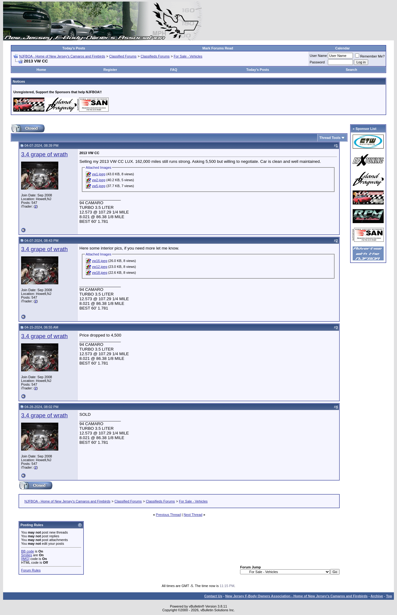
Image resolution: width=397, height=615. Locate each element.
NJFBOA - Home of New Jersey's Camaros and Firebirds (62, 56)
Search (351, 69)
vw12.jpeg (99, 266)
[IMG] (25, 559)
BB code (27, 551)
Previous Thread (168, 514)
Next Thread (193, 514)
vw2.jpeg (98, 180)
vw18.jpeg (99, 272)
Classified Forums (122, 56)
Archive (377, 596)
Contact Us (213, 596)
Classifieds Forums (155, 56)
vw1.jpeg (98, 174)
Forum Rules (31, 570)
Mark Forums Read (218, 48)
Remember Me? (370, 56)
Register (110, 69)
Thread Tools (330, 138)
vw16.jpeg (99, 261)
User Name (318, 55)
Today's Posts (73, 48)
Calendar (342, 48)
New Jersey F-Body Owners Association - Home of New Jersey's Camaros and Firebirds (296, 596)
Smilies (26, 555)
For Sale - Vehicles (188, 56)
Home (41, 69)
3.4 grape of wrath (44, 154)
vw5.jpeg (98, 186)
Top (389, 596)
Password (317, 62)
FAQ (173, 69)
